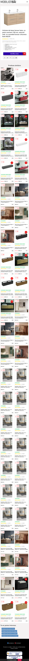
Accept (19, 660)
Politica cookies (14, 648)
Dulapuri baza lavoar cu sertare (9, 633)
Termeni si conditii (7, 647)
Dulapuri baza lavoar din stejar (9, 631)
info (12, 88)
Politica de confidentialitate (19, 647)
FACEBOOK (10, 643)
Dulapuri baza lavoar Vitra (8, 628)
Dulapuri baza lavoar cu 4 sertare (10, 635)
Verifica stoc (18, 53)
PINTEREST (18, 643)
